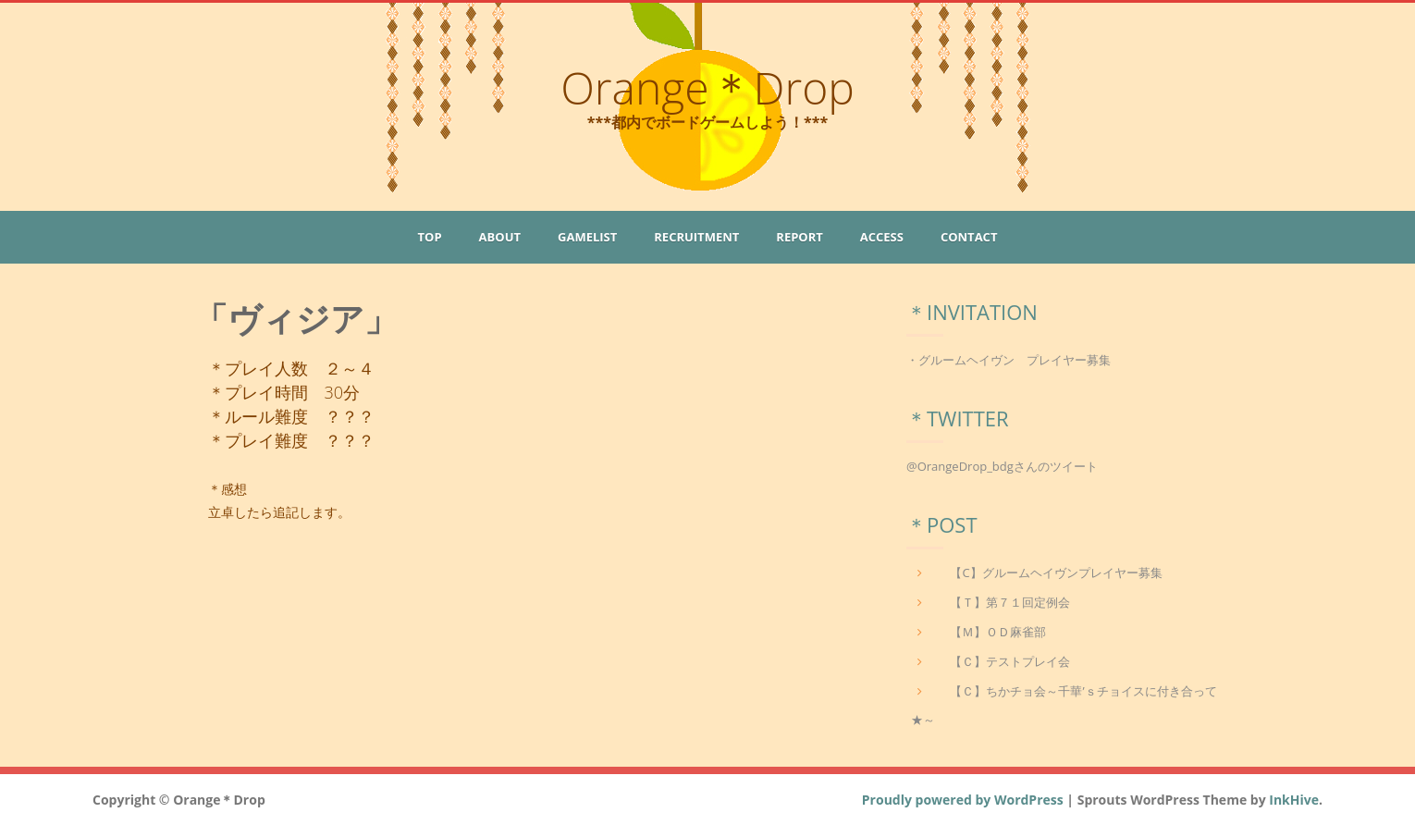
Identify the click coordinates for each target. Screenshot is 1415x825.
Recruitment (696, 236)
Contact (969, 236)
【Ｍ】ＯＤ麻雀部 (998, 631)
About (500, 236)
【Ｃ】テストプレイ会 (1010, 661)
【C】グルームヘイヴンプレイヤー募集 (1056, 572)
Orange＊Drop (707, 87)
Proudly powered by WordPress (963, 799)
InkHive (1294, 799)
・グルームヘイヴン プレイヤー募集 (1008, 359)
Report (799, 236)
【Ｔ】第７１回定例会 (1010, 602)
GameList (587, 236)
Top (430, 236)
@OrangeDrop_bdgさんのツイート (1002, 466)
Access (882, 236)
